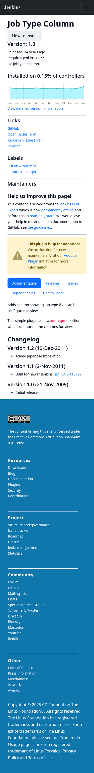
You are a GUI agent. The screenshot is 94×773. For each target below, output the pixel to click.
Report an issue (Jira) (25, 140)
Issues (73, 283)
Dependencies (23, 293)
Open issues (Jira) (22, 134)
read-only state (42, 215)
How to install (25, 36)
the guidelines (39, 227)
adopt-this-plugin (22, 171)
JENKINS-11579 (67, 374)
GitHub (13, 128)
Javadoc (14, 146)
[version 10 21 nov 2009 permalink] (71, 384)
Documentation (24, 283)
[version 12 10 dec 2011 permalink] (71, 348)
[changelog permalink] (43, 339)
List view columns (22, 166)
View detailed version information (35, 108)
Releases (52, 283)
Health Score (53, 293)
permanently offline (57, 210)
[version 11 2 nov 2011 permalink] (68, 366)
